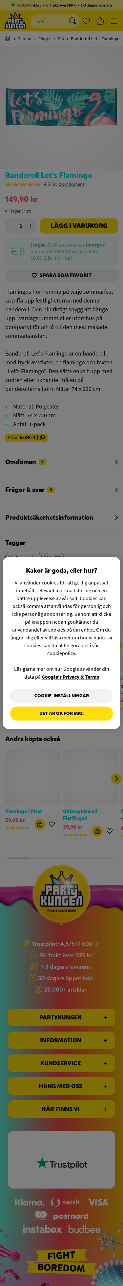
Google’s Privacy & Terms (70, 676)
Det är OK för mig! (61, 713)
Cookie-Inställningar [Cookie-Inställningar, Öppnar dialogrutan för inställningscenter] (61, 696)
